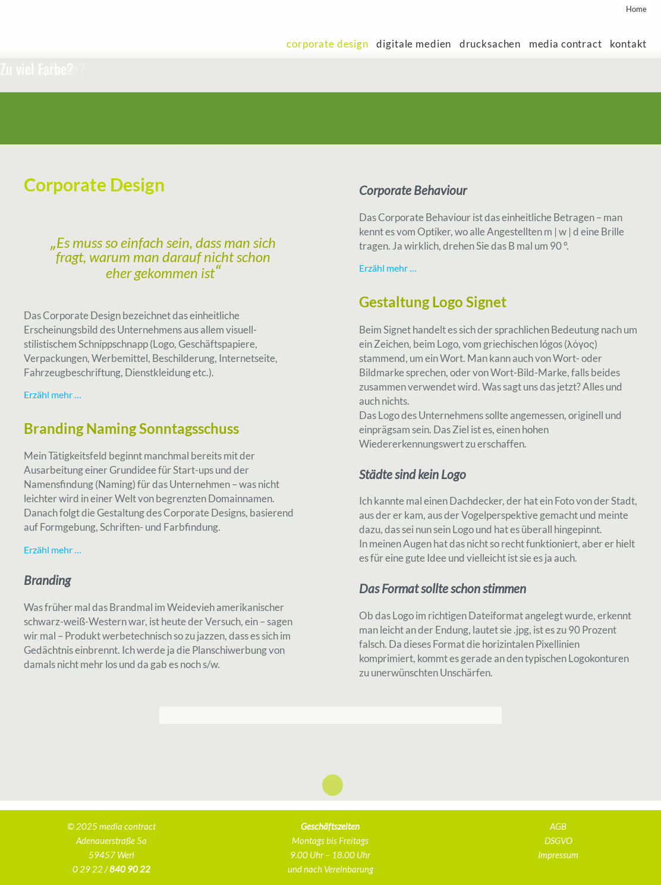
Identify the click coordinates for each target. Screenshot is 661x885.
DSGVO (558, 840)
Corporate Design (328, 43)
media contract (565, 43)
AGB (558, 826)
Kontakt (628, 43)
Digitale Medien (413, 43)
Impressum (558, 854)
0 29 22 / (111, 869)
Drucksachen (490, 43)
